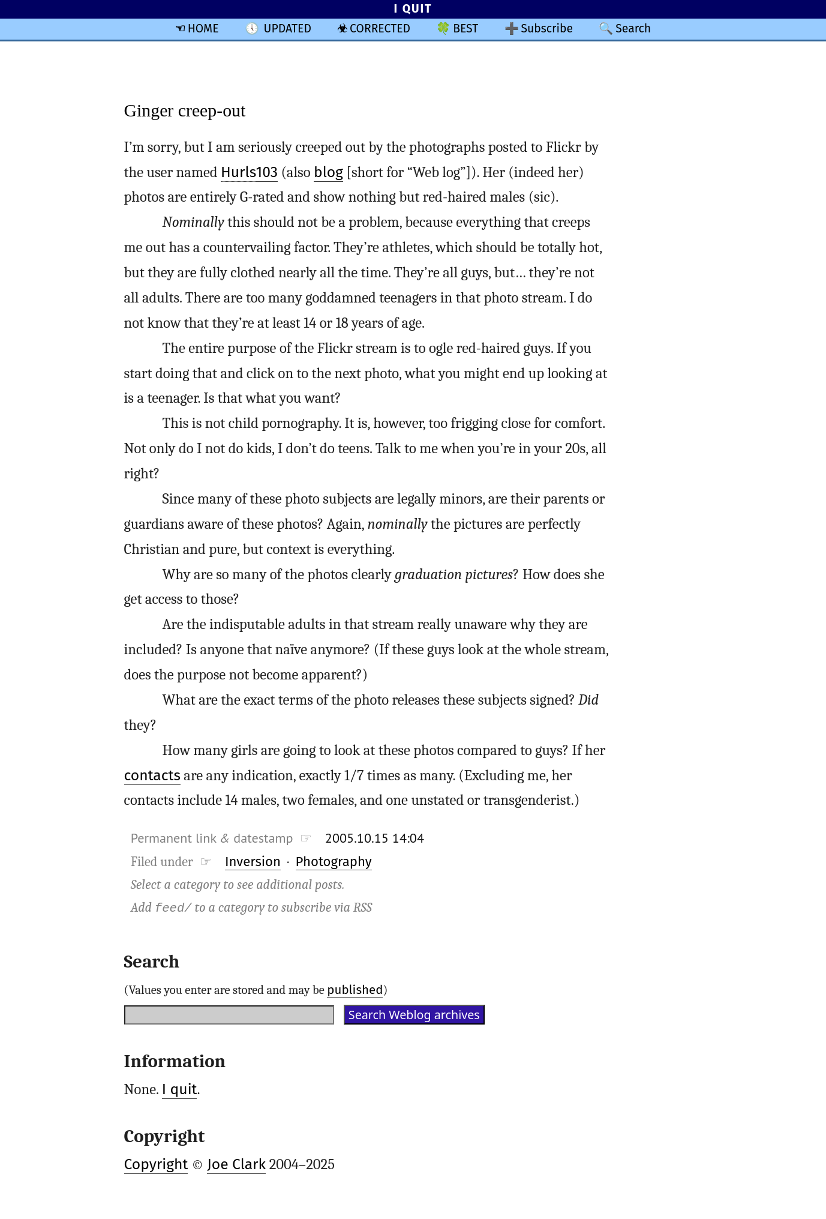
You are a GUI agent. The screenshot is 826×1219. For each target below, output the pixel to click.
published (355, 990)
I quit (179, 1089)
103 (249, 172)
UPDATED (287, 28)
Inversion (253, 861)
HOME (203, 28)
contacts (152, 775)
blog (328, 172)
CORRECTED (380, 28)
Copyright (156, 1164)
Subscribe (547, 28)
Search (633, 28)
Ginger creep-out (185, 110)
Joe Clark (236, 1164)
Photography (334, 861)
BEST (465, 28)
